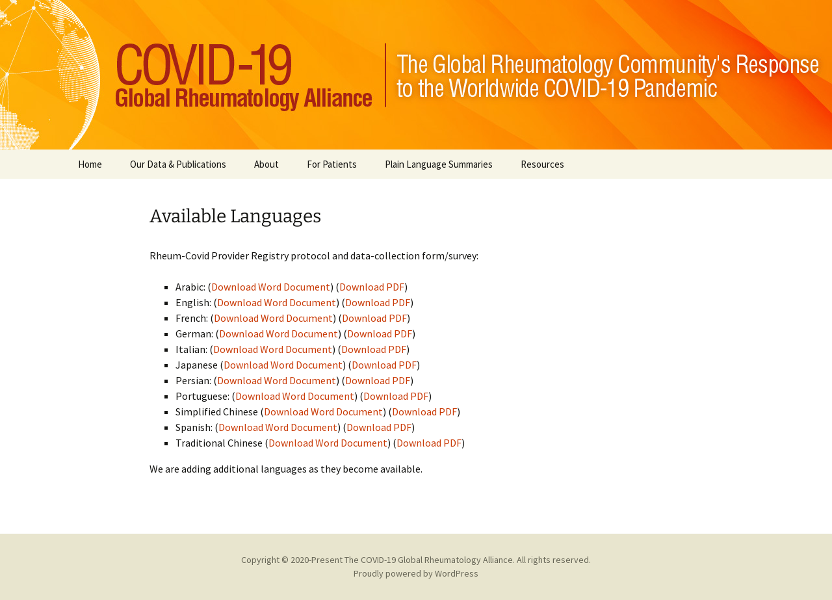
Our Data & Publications (178, 164)
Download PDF (371, 286)
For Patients (332, 164)
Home (90, 164)
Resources (542, 164)
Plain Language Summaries (439, 164)
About (266, 164)
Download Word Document (270, 286)
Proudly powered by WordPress (416, 573)
